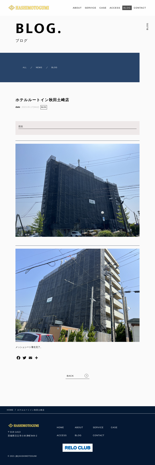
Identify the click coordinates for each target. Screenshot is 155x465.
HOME (60, 426)
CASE (103, 7)
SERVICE (90, 7)
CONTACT (140, 7)
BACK (70, 373)
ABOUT (77, 7)
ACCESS (115, 7)
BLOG (127, 7)
